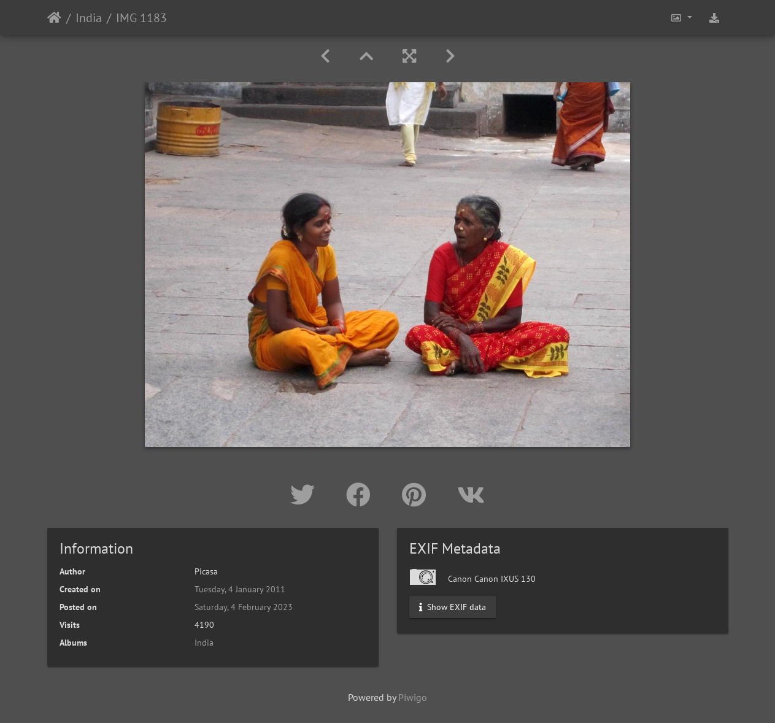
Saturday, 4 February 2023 (244, 607)
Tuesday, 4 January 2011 (240, 589)
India (88, 18)
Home (54, 18)
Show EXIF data (452, 607)
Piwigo (412, 697)
